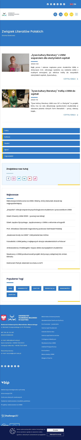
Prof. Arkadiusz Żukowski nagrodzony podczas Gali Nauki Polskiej (34, 229)
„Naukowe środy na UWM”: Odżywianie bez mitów (28, 235)
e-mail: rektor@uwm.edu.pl (10, 340)
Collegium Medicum (49, 339)
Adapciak (12, 295)
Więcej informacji (55, 434)
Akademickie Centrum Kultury (52, 320)
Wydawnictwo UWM (49, 343)
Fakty (6, 130)
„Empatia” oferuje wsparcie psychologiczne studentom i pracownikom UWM (39, 210)
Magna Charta (47, 358)
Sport (6, 150)
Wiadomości (65, 288)
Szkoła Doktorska (48, 332)
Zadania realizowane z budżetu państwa (15, 401)
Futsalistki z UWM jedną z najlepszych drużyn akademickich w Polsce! (36, 241)
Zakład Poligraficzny (49, 347)
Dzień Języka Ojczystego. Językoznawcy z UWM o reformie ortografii (36, 222)
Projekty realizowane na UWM (11, 405)
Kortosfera (45, 350)
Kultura (7, 137)
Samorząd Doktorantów (50, 335)
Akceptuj (55, 430)
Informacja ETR (6, 393)
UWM (10, 288)
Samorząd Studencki (49, 328)
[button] (48, 4)
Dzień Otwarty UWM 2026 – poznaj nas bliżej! (26, 216)
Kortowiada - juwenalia (50, 324)
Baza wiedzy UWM (48, 354)
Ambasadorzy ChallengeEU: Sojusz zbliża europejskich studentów (35, 248)
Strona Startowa (8, 35)
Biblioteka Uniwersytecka (51, 317)
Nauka (6, 143)
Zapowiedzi (8, 156)
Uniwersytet (23, 288)
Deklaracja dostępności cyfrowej (13, 390)
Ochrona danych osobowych (11, 397)
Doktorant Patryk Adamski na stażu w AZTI (25, 263)
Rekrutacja (49, 288)
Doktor (36, 288)
